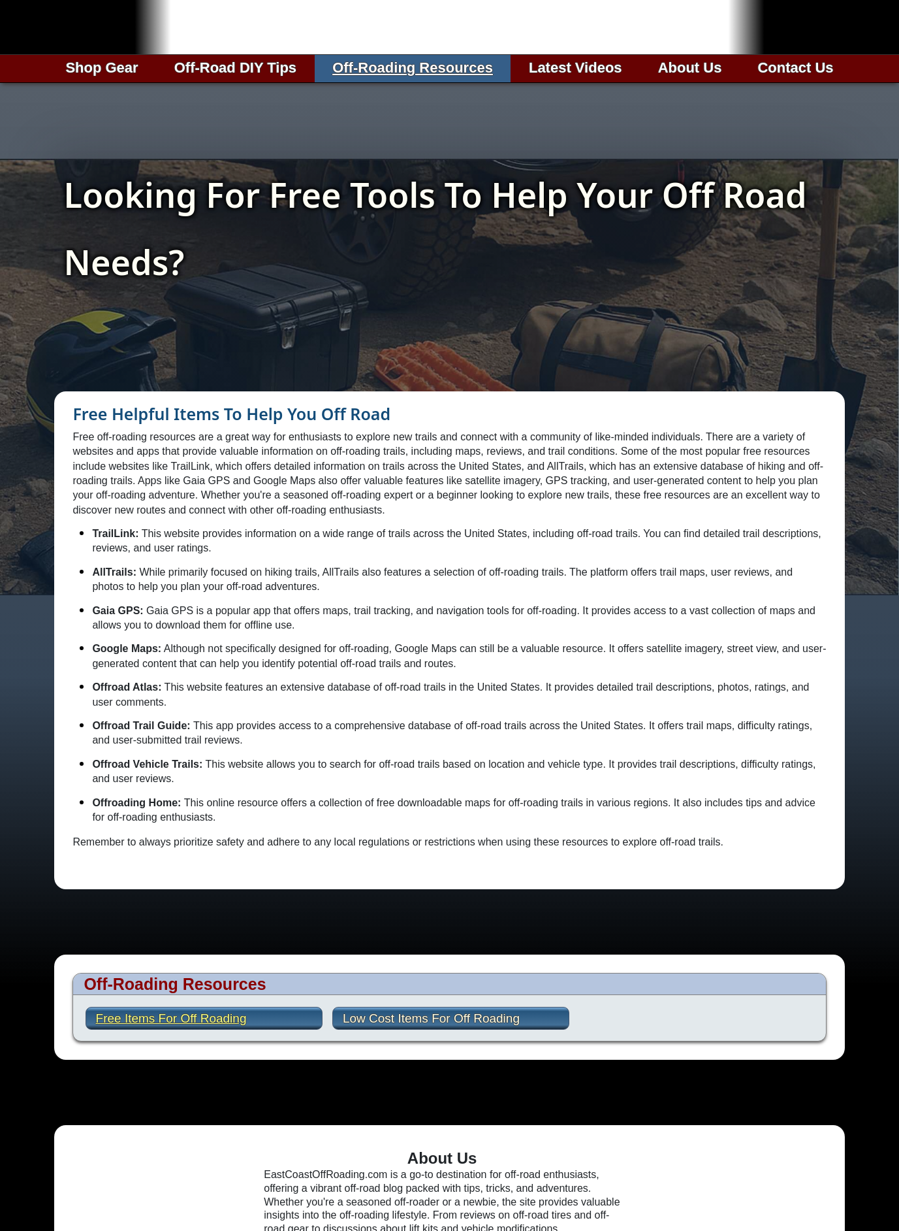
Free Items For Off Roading (171, 1018)
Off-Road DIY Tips (235, 67)
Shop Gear (101, 67)
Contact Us (795, 67)
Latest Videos (575, 67)
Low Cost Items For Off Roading (431, 1018)
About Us (690, 67)
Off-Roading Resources (412, 67)
